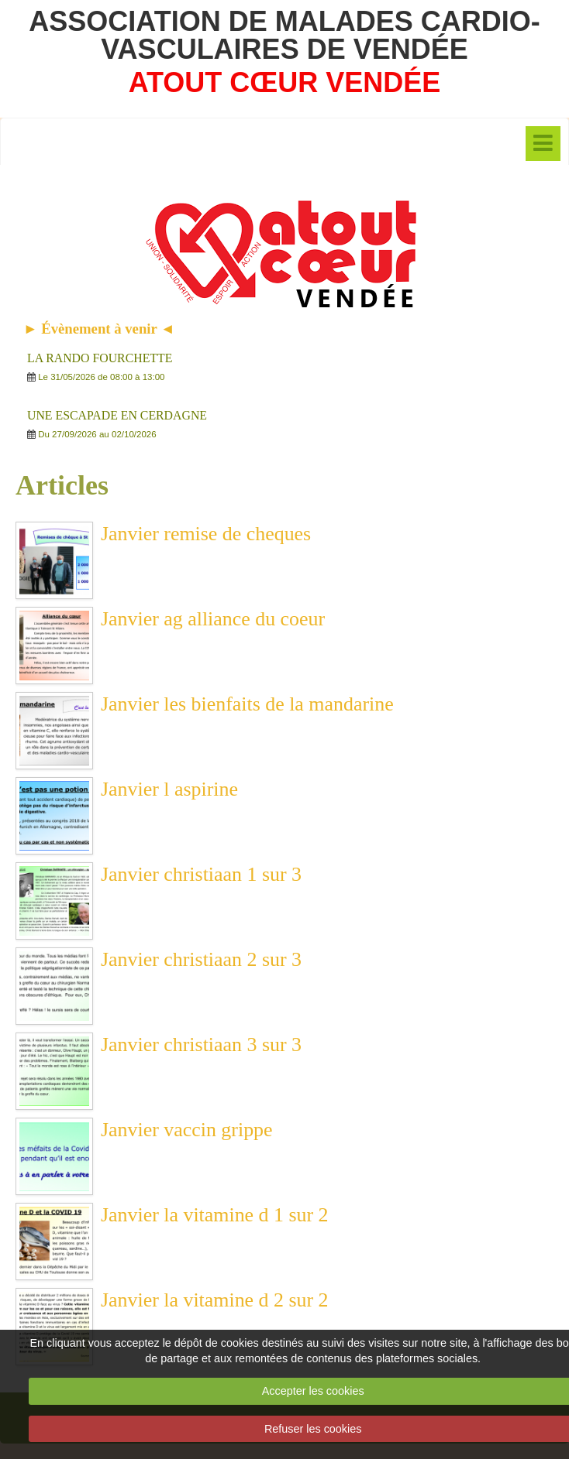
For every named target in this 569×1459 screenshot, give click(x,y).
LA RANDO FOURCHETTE (99, 358)
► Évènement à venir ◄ (99, 328)
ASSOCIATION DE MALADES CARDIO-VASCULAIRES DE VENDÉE (284, 35)
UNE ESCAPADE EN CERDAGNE (117, 415)
